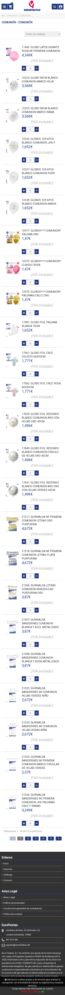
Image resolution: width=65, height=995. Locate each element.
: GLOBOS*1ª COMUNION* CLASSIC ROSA (41, 263)
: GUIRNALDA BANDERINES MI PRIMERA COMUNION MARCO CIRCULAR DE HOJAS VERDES (40, 762)
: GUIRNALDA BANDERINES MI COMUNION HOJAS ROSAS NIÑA (39, 726)
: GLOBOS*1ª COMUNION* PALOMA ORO (41, 232)
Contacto (7, 880)
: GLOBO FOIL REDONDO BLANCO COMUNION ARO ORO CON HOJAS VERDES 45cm (40, 486)
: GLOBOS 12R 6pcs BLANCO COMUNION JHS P (38, 140)
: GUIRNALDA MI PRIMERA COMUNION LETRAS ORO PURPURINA (42, 520)
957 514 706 (12, 939)
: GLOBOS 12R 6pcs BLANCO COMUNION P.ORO (38, 171)
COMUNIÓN (11, 16)
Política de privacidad (14, 903)
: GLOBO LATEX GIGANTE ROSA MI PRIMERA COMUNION (41, 49)
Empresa (7, 869)
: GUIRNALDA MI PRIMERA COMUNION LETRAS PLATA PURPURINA (42, 555)
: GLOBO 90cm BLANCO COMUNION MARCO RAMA (40, 110)
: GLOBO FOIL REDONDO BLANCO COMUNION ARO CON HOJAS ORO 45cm (40, 417)
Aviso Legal (9, 897)
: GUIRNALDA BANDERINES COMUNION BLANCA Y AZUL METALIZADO (40, 623)
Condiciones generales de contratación (22, 908)
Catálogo (7, 874)
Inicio (6, 863)
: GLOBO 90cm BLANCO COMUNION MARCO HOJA (40, 79)
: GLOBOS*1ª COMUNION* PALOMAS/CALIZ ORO (41, 293)
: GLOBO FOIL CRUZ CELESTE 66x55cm (37, 354)
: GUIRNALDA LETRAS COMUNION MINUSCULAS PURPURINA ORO (39, 589)
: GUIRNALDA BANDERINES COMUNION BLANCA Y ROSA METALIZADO (40, 657)
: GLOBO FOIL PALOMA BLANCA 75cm (39, 324)
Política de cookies (12, 914)
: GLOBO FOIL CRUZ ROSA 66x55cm (41, 385)
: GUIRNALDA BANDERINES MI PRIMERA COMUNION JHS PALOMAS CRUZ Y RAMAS (38, 800)
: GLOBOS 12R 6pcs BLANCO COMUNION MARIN (39, 201)
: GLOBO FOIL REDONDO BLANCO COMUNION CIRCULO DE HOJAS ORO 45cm (40, 452)
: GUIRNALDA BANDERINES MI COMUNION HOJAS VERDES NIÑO (39, 692)
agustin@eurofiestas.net (18, 945)
